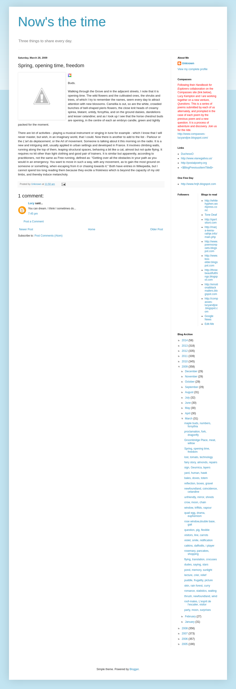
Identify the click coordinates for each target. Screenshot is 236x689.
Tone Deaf (211, 214)
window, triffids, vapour (198, 507)
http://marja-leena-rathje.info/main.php (211, 232)
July (188, 397)
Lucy (31, 203)
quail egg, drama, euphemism (194, 514)
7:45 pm (33, 213)
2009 (185, 366)
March (189, 418)
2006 (185, 638)
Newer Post (26, 229)
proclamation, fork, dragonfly (195, 433)
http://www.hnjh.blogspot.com (198, 184)
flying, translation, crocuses (200, 559)
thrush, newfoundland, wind (200, 596)
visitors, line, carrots (196, 535)
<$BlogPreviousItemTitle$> (197, 167)
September (192, 387)
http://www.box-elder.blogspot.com (211, 260)
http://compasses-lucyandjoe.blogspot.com (211, 305)
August (189, 392)
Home (91, 229)
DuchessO (187, 153)
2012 (185, 350)
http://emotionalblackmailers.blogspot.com (211, 289)
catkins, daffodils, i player (199, 545)
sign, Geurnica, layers (197, 467)
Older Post (156, 229)
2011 (185, 356)
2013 (185, 345)
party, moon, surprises (197, 609)
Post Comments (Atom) (48, 235)
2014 (185, 340)
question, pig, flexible (196, 530)
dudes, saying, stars (196, 564)
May (188, 408)
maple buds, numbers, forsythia (197, 425)
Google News (209, 318)
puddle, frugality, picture (198, 580)
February (190, 616)
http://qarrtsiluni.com (211, 221)
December (191, 371)
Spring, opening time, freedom (197, 450)
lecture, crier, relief (195, 575)
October (190, 381)
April (188, 413)
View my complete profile (192, 69)
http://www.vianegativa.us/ (196, 158)
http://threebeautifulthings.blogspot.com (211, 274)
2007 (185, 633)
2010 (185, 361)
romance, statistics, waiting (200, 590)
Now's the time (62, 21)
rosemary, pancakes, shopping (196, 552)
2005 (185, 644)
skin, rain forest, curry (197, 585)
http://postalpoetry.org (194, 162)
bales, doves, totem (196, 478)
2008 (185, 628)
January (190, 621)
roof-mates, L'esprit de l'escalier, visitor (197, 603)
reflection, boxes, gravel (198, 483)
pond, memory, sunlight (198, 570)
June (188, 402)
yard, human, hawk (195, 472)
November (191, 376)
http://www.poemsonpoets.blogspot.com (211, 246)
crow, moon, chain (195, 502)
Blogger (134, 669)
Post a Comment (34, 221)
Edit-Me (209, 324)
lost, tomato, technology (198, 457)
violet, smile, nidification (198, 540)
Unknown (188, 63)
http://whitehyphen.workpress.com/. (211, 205)
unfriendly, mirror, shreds (199, 497)
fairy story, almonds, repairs (200, 462)
